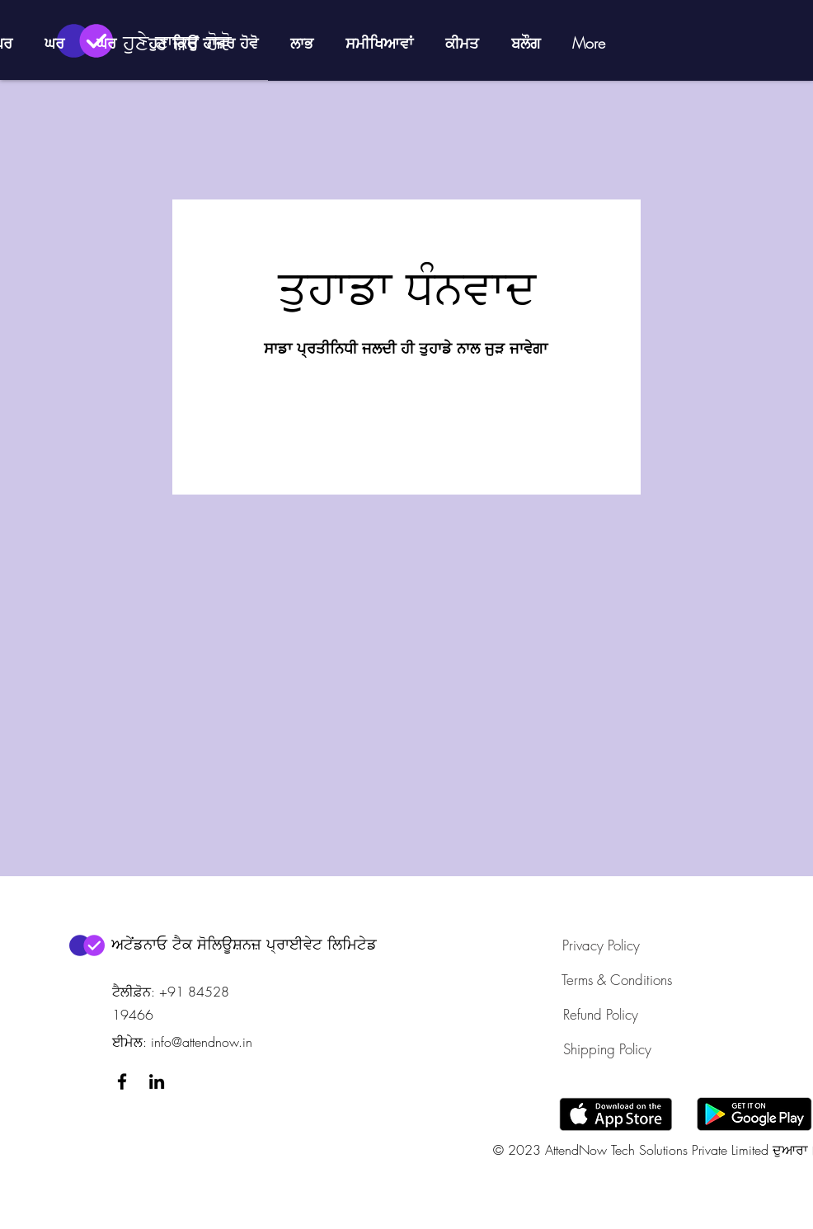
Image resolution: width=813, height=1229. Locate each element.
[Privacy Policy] (601, 944)
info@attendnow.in (201, 1042)
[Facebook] (122, 1081)
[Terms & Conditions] (616, 979)
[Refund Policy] (601, 1013)
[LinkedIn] (156, 1081)
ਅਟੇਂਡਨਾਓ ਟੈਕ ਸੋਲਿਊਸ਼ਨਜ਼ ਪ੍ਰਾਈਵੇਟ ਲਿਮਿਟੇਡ (244, 944)
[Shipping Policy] (607, 1048)
